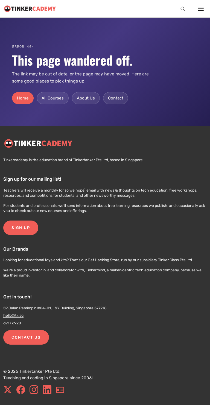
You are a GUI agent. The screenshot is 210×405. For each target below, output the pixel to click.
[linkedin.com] (47, 389)
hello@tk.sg (13, 315)
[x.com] (7, 389)
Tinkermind (95, 270)
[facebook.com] (20, 389)
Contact (115, 98)
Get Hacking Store (103, 260)
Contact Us (25, 337)
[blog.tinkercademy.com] (60, 389)
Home (23, 98)
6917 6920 (12, 323)
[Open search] (182, 8)
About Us (86, 98)
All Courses (53, 98)
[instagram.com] (34, 389)
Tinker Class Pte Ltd (175, 260)
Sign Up (20, 227)
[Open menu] (201, 9)
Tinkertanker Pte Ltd (90, 160)
